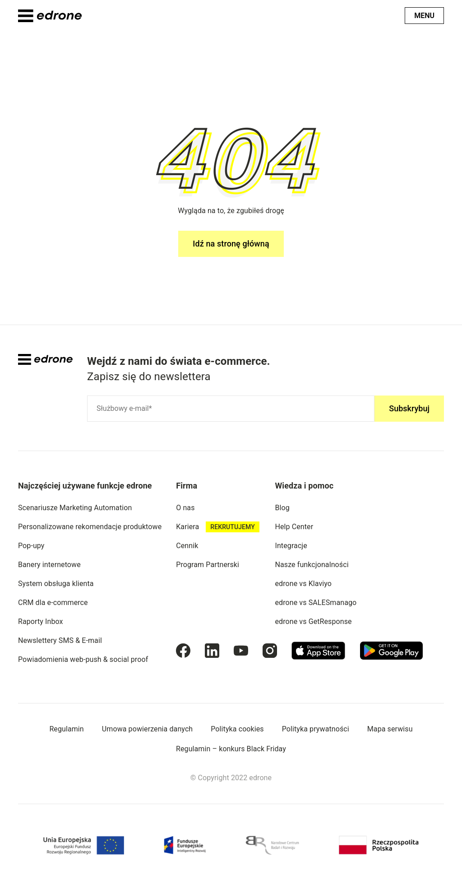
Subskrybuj (409, 408)
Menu (424, 15)
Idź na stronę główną (231, 243)
